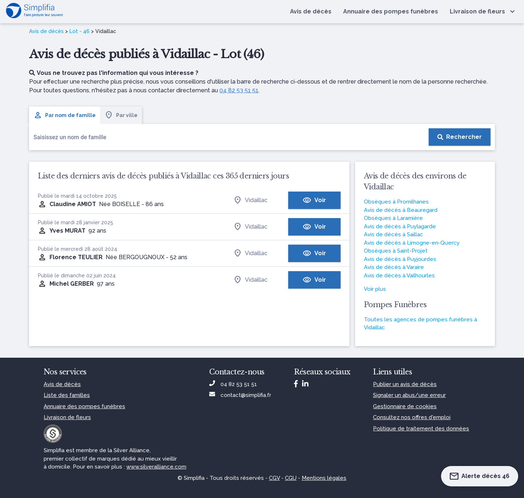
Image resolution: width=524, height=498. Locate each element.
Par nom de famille (64, 115)
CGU (291, 478)
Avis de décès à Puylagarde (400, 226)
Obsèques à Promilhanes (396, 201)
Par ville (121, 115)
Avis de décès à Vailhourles (399, 275)
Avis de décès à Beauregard (400, 210)
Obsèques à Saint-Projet (396, 251)
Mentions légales (324, 478)
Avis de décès (46, 31)
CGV (274, 478)
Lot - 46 (80, 31)
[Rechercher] (460, 137)
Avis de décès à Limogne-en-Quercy (412, 243)
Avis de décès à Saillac (393, 234)
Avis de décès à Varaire (394, 267)
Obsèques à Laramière (393, 218)
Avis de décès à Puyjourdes (400, 259)
